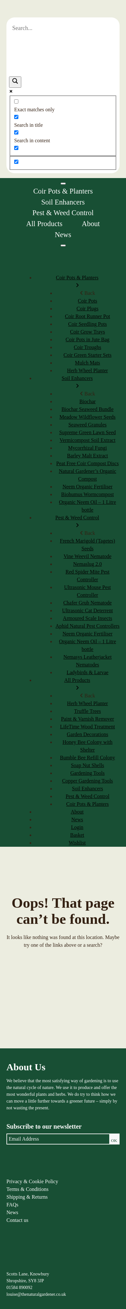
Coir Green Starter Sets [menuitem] (87, 355)
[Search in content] (16, 132)
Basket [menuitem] (77, 835)
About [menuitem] (77, 811)
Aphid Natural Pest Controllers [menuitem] (87, 626)
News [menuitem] (77, 819)
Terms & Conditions (27, 1189)
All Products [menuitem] (77, 684)
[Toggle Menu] (63, 184)
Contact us (17, 1220)
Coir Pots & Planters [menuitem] (77, 282)
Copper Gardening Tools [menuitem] (87, 781)
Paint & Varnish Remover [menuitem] (87, 719)
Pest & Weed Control (63, 213)
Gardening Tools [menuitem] (87, 773)
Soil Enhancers (63, 202)
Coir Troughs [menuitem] (87, 347)
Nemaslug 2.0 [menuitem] (87, 564)
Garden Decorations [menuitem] (87, 734)
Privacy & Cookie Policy (32, 1181)
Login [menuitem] (77, 827)
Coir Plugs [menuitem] (87, 308)
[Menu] (63, 245)
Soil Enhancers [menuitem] (77, 382)
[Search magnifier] (15, 82)
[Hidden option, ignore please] (16, 162)
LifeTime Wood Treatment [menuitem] (87, 726)
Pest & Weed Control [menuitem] (77, 522)
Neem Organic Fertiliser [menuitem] (87, 486)
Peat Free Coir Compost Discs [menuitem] (87, 463)
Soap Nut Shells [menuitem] (87, 765)
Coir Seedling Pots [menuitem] (87, 324)
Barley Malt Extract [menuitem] (87, 455)
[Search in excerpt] (16, 148)
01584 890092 (19, 1287)
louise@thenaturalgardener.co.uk (36, 1294)
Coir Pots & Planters (63, 191)
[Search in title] (16, 117)
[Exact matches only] (16, 101)
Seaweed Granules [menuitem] (87, 424)
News (63, 235)
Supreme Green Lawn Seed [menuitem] (87, 432)
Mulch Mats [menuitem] (87, 362)
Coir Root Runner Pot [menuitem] (87, 316)
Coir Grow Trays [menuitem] (87, 332)
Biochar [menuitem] (87, 401)
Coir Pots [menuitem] (87, 301)
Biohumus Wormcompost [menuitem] (87, 494)
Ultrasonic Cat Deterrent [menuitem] (87, 610)
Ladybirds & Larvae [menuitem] (88, 672)
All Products (44, 224)
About (91, 224)
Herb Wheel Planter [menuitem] (87, 370)
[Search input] (63, 28)
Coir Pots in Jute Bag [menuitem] (87, 339)
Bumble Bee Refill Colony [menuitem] (87, 757)
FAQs (12, 1204)
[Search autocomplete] (63, 51)
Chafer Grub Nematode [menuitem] (87, 602)
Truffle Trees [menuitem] (87, 711)
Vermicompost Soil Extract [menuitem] (87, 440)
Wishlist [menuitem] (77, 842)
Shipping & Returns (27, 1197)
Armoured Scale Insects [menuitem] (87, 618)
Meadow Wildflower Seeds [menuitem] (87, 417)
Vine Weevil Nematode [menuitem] (87, 556)
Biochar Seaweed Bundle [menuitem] (88, 409)
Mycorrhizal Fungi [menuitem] (87, 448)
